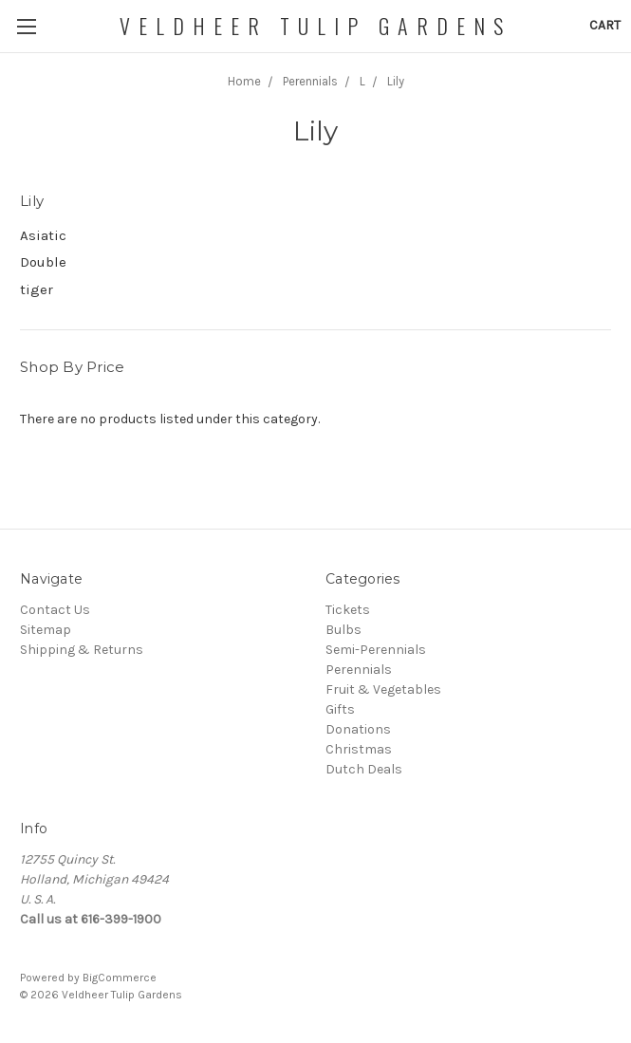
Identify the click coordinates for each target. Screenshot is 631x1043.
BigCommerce (120, 977)
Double (43, 261)
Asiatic (43, 235)
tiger (36, 289)
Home (244, 81)
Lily (395, 81)
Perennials (310, 81)
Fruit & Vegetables (383, 689)
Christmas (358, 749)
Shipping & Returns (81, 650)
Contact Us (55, 610)
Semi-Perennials (375, 650)
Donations (358, 729)
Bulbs (343, 630)
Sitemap (45, 630)
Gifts (340, 709)
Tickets (347, 610)
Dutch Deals (363, 769)
